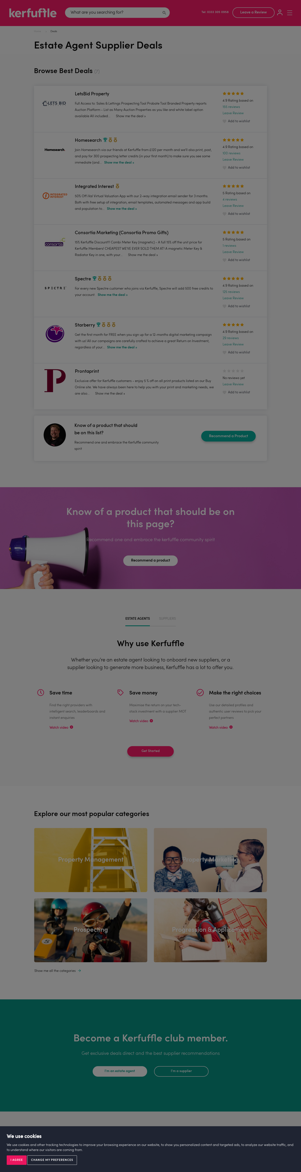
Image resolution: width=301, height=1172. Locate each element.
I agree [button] (16, 1160)
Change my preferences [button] (52, 1160)
